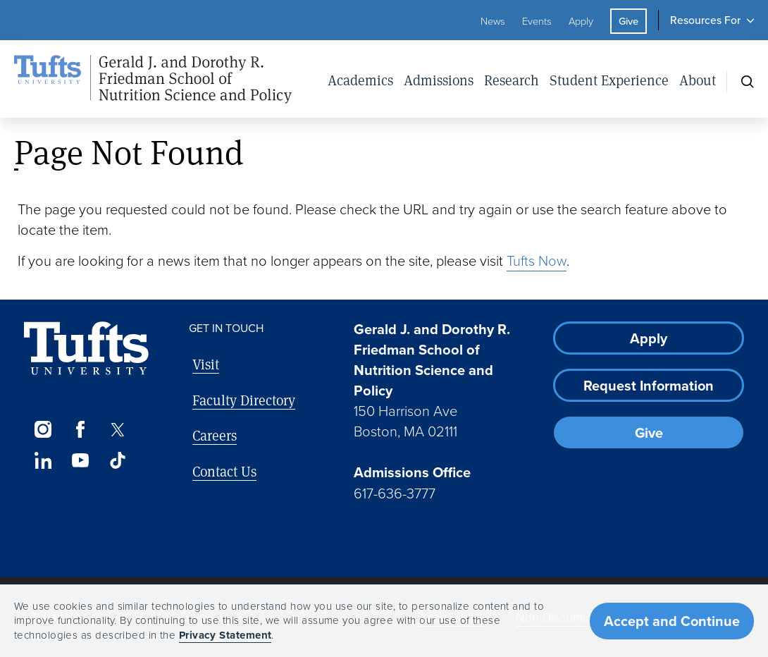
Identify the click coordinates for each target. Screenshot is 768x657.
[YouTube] (80, 460)
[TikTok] (118, 460)
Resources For (705, 20)
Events (537, 21)
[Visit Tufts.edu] (86, 348)
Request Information (648, 385)
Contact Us (224, 471)
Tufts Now (536, 260)
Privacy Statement (225, 635)
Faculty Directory (243, 400)
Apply (581, 21)
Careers (214, 435)
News (493, 21)
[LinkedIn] (42, 460)
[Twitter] (118, 429)
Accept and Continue (672, 621)
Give (628, 21)
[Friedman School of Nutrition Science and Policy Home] (168, 79)
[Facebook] (80, 429)
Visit (205, 364)
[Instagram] (42, 429)
